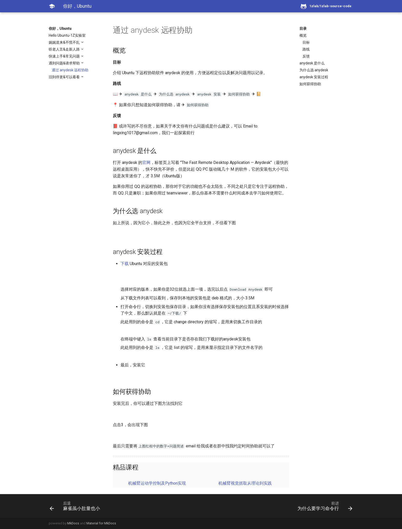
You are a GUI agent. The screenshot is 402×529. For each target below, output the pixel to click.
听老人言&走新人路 (65, 49)
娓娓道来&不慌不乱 (65, 42)
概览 (303, 35)
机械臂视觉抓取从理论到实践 (245, 483)
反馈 (306, 56)
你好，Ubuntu (60, 28)
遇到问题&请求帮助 (65, 63)
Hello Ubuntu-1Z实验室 (67, 35)
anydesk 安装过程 (313, 77)
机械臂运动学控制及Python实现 (157, 483)
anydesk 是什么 (312, 63)
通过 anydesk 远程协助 (70, 70)
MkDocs (73, 523)
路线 (306, 49)
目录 (303, 28)
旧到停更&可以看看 (65, 77)
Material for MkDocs (101, 523)
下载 (124, 263)
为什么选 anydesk (313, 70)
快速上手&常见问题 (65, 56)
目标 (306, 42)
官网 (146, 162)
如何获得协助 (310, 84)
